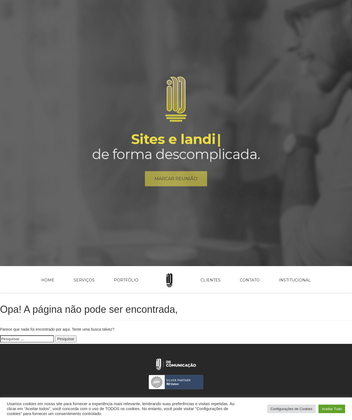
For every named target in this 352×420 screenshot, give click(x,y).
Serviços (84, 280)
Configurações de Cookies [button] (291, 409)
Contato (250, 280)
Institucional (295, 280)
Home (47, 280)
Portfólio (126, 280)
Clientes (210, 280)
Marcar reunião (176, 180)
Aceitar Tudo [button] (332, 409)
